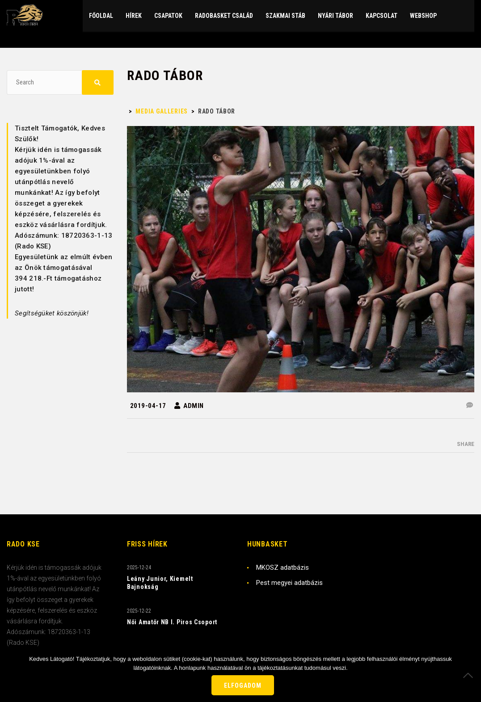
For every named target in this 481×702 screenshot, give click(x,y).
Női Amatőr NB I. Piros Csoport (172, 622)
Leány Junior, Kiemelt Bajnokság (160, 582)
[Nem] (469, 675)
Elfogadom (243, 685)
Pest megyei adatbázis (289, 583)
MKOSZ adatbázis (282, 567)
